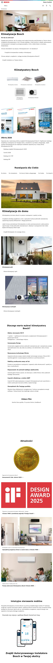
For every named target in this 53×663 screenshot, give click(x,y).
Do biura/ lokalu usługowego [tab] (27, 173)
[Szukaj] (50, 5)
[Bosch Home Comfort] (5, 2)
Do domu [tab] (3, 173)
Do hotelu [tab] (41, 173)
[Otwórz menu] (5, 5)
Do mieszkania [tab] (13, 173)
